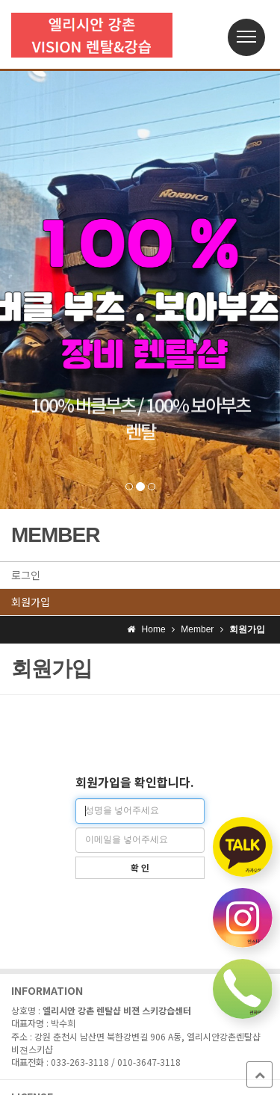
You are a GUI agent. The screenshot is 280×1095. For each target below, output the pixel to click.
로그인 (25, 574)
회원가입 (30, 601)
